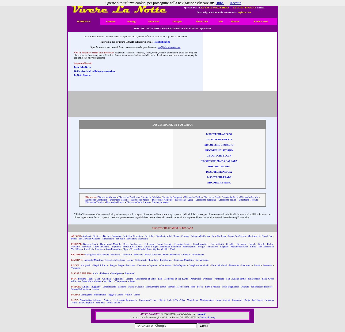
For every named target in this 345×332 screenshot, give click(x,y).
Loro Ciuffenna (219, 236)
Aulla (95, 273)
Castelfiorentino (200, 244)
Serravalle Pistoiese (80, 289)
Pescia (200, 286)
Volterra (131, 281)
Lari (160, 278)
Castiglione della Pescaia (97, 254)
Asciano (107, 300)
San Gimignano (86, 302)
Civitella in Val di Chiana (167, 236)
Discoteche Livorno (219, 150)
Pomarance (195, 278)
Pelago (201, 246)
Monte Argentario (171, 254)
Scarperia (99, 249)
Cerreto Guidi (217, 244)
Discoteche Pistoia (219, 172)
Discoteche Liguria (249, 197)
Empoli (252, 244)
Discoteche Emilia (193, 197)
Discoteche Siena (219, 182)
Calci (97, 278)
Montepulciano (207, 300)
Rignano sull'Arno (239, 246)
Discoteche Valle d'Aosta (138, 202)
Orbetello (186, 254)
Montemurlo (100, 294)
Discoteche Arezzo (219, 134)
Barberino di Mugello (110, 244)
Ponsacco (207, 278)
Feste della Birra (82, 67)
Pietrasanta (246, 265)
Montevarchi (254, 236)
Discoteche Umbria (115, 202)
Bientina (82, 278)
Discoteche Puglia (184, 199)
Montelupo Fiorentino (170, 246)
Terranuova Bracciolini (137, 238)
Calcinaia (106, 278)
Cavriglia (149, 236)
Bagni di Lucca (100, 265)
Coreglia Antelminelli (199, 265)
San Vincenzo (202, 260)
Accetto (235, 3)
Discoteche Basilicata (128, 197)
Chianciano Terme (147, 300)
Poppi (74, 238)
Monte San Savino (237, 236)
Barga (113, 265)
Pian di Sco (267, 236)
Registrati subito (162, 42)
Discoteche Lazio (230, 197)
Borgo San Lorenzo (132, 244)
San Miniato (254, 278)
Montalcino (192, 300)
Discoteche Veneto (160, 202)
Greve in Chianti (101, 246)
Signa (125, 249)
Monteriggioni (223, 300)
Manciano (138, 254)
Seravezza (267, 265)
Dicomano (241, 244)
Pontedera (219, 278)
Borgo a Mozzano (126, 265)
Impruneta (116, 246)
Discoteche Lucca (219, 155)
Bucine (106, 236)
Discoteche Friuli (212, 197)
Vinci (172, 249)
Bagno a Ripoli (90, 244)
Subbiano (120, 238)
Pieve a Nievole (212, 286)
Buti (90, 278)
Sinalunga (100, 302)
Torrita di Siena (114, 302)
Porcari (257, 265)
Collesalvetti (141, 260)
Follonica (115, 254)
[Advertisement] (240, 61)
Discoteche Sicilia (227, 199)
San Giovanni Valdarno (89, 238)
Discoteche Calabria (150, 197)
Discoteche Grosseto (219, 145)
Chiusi (162, 300)
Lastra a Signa (151, 246)
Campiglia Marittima (93, 260)
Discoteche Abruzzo (106, 197)
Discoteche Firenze (219, 139)
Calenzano (149, 244)
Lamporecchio (109, 286)
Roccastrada (198, 254)
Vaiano (128, 294)
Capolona (116, 236)
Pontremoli (130, 273)
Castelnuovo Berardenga (125, 300)
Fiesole (261, 244)
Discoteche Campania (172, 197)
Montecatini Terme (186, 286)
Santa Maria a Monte (92, 281)
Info (220, 3)
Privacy (211, 317)
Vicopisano (120, 281)
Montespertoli (189, 246)
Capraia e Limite (182, 244)
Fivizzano (104, 273)
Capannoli (118, 278)
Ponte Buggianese (230, 286)
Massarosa (234, 265)
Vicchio (164, 249)
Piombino (153, 260)
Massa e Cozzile (136, 286)
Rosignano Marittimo (184, 260)
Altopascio (86, 265)
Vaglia (156, 249)
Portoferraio (165, 260)
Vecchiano (108, 281)
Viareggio (75, 268)
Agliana (86, 286)
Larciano (122, 286)
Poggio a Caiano (115, 294)
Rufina (253, 246)
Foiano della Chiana (200, 236)
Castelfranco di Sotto (145, 278)
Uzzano (95, 289)
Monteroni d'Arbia (241, 300)
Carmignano (86, 294)
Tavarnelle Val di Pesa (140, 249)
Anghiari (86, 236)
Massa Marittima (153, 254)
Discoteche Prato (219, 177)
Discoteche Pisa (219, 166)
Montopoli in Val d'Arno (176, 278)
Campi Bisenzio (164, 244)
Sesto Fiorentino (113, 249)
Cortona (185, 236)
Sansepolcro (108, 238)
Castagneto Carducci (115, 260)
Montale (171, 286)
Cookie (203, 317)
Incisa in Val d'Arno (132, 246)
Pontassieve (212, 246)
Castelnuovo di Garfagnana (173, 265)
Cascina (129, 278)
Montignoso (117, 273)
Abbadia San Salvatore (91, 300)
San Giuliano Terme (236, 278)
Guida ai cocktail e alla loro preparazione (94, 71)
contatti (201, 314)
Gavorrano (127, 254)
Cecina (130, 260)
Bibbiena (97, 236)
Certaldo (230, 244)
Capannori (153, 265)
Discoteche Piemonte (162, 199)
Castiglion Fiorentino (133, 236)
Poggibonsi (257, 300)
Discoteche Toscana (248, 199)
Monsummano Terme (156, 286)
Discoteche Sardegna (206, 199)
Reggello (224, 246)
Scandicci (88, 249)
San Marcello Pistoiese (262, 286)
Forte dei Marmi (219, 265)
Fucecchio (86, 246)
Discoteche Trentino (94, 202)
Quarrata (245, 286)
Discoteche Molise (140, 199)
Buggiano (96, 286)
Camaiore (141, 265)
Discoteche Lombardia (96, 199)
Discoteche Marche (119, 199)
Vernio (137, 294)
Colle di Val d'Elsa (176, 300)
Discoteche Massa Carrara (219, 161)
